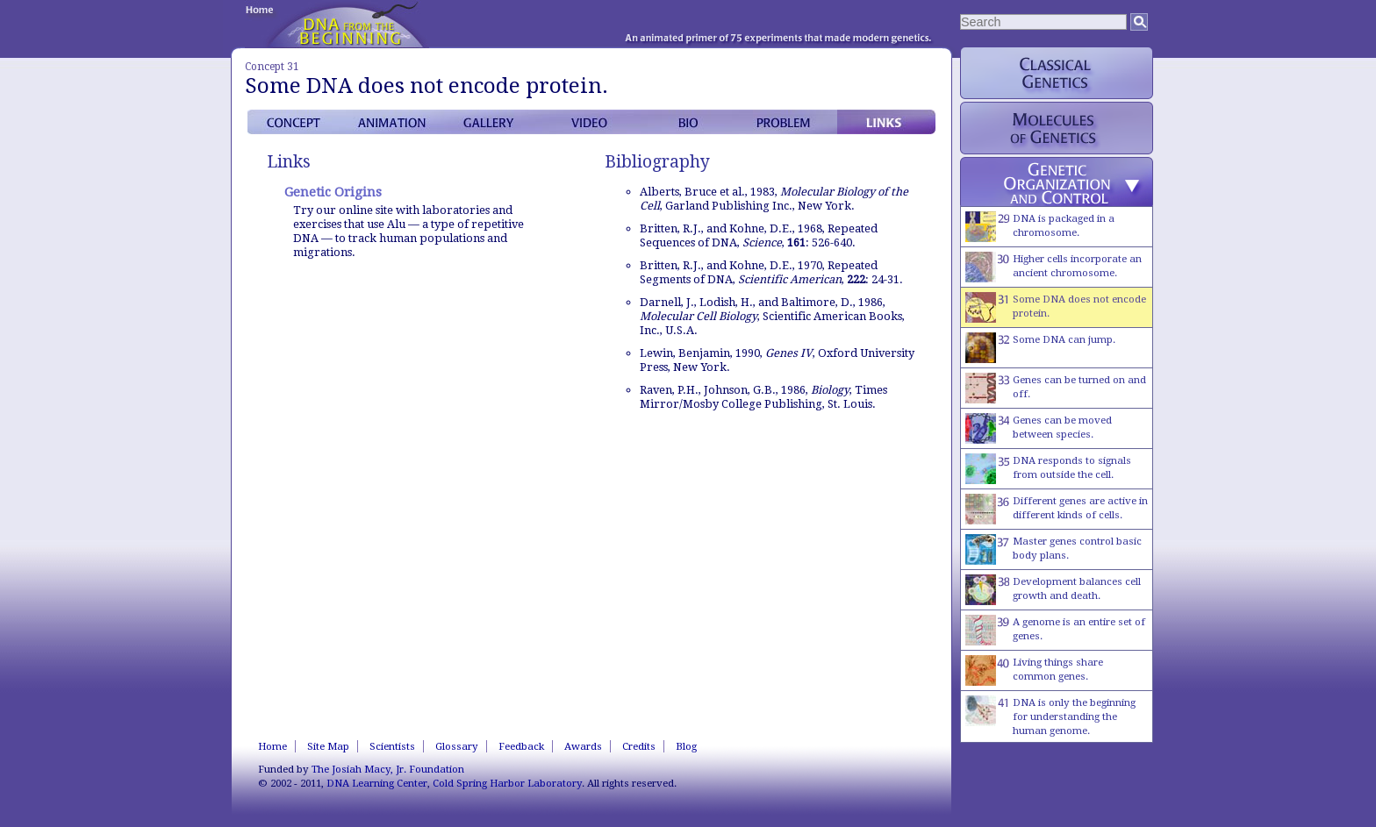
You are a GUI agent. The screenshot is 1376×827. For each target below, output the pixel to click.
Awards (583, 746)
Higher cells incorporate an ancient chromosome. (1053, 267)
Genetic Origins (333, 192)
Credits (639, 746)
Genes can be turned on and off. (1055, 388)
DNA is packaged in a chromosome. (1039, 226)
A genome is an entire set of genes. (1055, 630)
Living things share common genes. (1034, 670)
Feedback (521, 746)
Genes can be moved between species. (1038, 428)
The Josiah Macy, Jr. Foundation (388, 769)
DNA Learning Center (376, 783)
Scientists (392, 746)
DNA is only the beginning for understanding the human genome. (1050, 716)
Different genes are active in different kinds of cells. (1056, 509)
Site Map (328, 746)
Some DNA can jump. (1040, 347)
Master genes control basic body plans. (1053, 549)
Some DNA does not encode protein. (1055, 307)
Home (272, 746)
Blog (686, 746)
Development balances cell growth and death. (1053, 589)
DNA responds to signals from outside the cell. (1048, 468)
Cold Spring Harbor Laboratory (507, 783)
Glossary (456, 746)
